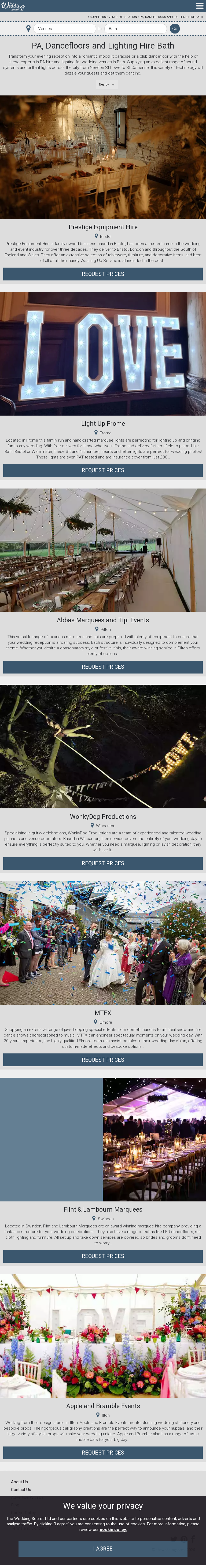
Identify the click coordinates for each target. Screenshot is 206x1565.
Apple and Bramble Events (103, 1406)
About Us (19, 1481)
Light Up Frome (103, 423)
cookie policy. (113, 1529)
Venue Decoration (123, 17)
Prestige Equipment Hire (103, 227)
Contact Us (21, 1489)
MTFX (103, 1013)
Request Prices (103, 274)
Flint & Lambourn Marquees (103, 1209)
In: (100, 28)
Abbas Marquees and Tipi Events (103, 620)
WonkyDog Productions (103, 816)
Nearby (104, 84)
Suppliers (98, 17)
